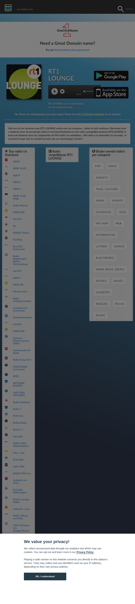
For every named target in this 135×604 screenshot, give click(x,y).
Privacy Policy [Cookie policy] (85, 552)
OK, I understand (45, 576)
